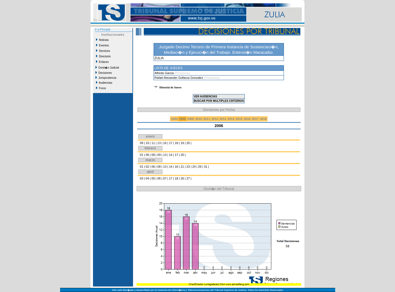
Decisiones (103, 72)
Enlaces (102, 61)
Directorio (103, 56)
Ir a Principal (102, 29)
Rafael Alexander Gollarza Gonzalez (179, 77)
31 (205, 166)
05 (153, 178)
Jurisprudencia (105, 77)
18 (176, 143)
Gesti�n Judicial (107, 67)
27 (188, 178)
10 (147, 143)
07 (165, 178)
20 (188, 143)
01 (141, 154)
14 (170, 154)
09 (141, 143)
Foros (101, 88)
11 (153, 143)
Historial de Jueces (170, 87)
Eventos (102, 45)
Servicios (103, 50)
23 (188, 166)
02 (147, 166)
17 (170, 143)
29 (199, 166)
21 (182, 166)
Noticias (102, 39)
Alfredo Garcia (164, 73)
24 (194, 166)
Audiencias (104, 82)
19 (182, 143)
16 (165, 143)
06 (147, 154)
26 (182, 178)
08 (153, 154)
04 (147, 178)
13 (159, 143)
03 (141, 178)
